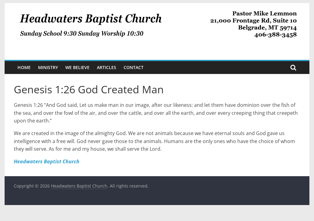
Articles (106, 67)
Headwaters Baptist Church (46, 161)
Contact (134, 67)
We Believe (77, 67)
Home (24, 67)
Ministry (48, 67)
